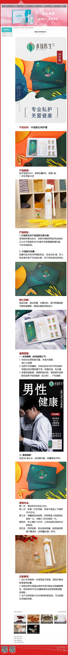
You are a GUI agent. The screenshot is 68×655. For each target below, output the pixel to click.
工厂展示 (34, 6)
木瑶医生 (64, 650)
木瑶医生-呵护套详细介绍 (29, 27)
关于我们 (15, 6)
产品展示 (24, 6)
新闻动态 (43, 6)
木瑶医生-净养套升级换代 (62, 611)
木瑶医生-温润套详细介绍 (18, 611)
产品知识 (52, 6)
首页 (6, 6)
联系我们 (62, 6)
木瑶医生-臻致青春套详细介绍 (19, 642)
